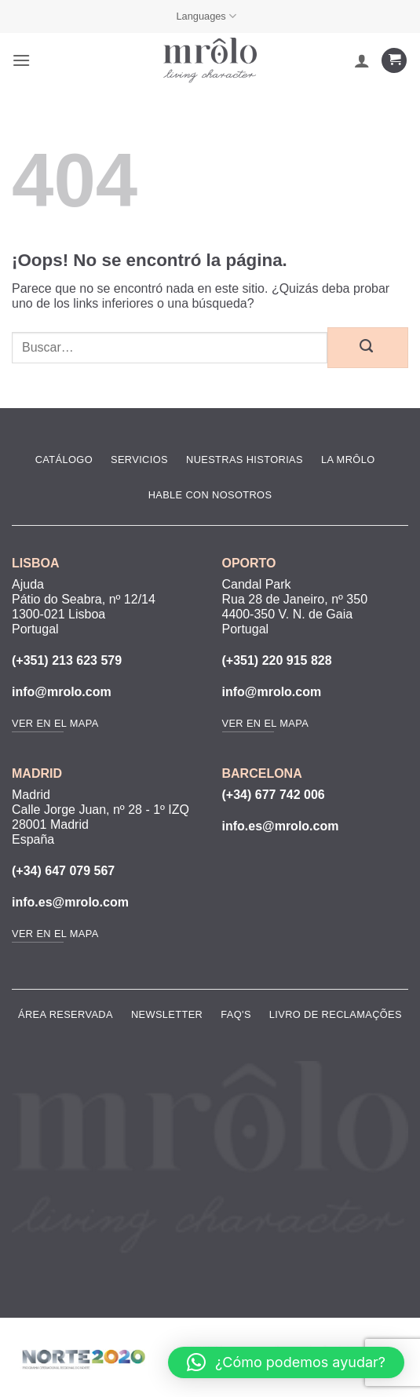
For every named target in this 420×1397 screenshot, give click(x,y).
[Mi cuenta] (362, 60)
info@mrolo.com (61, 691)
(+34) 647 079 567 (63, 870)
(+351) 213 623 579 (67, 660)
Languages (206, 16)
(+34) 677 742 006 (273, 794)
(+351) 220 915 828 (277, 660)
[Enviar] (367, 347)
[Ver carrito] (394, 61)
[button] (21, 60)
